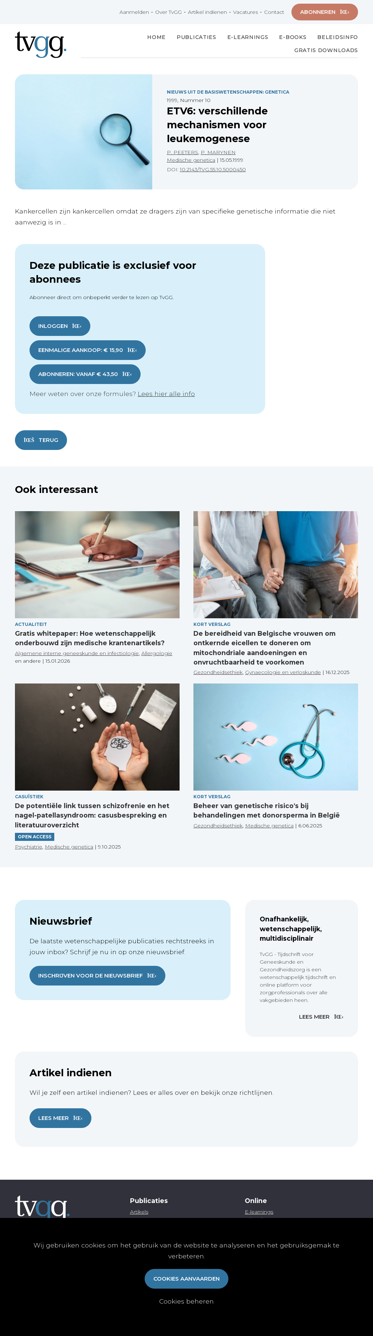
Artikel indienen (207, 12)
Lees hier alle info (166, 393)
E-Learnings (247, 37)
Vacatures (245, 12)
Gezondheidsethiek (218, 672)
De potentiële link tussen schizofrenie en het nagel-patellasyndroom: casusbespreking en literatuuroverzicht (92, 815)
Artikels (139, 1211)
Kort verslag (212, 624)
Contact (274, 12)
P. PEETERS (182, 152)
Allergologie (156, 653)
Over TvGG (168, 12)
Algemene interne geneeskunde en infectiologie (77, 653)
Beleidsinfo (337, 37)
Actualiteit (31, 624)
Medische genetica (191, 160)
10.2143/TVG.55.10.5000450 (213, 169)
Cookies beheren (186, 1301)
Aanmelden (134, 12)
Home (156, 37)
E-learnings (259, 1211)
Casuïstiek (29, 796)
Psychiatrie (28, 846)
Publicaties (196, 37)
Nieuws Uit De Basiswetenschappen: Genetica (228, 92)
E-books (292, 37)
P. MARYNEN (218, 152)
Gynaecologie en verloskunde (283, 672)
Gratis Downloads (326, 50)
